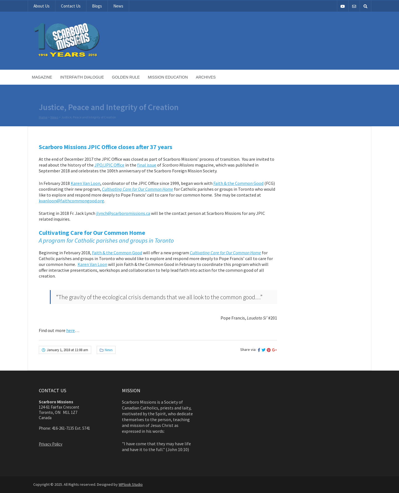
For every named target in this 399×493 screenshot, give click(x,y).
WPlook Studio (131, 484)
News (118, 6)
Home (43, 117)
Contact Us (71, 6)
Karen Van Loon (85, 183)
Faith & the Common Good (238, 183)
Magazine (42, 77)
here (70, 330)
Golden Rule (126, 77)
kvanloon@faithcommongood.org (71, 200)
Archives (206, 77)
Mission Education (168, 77)
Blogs (97, 6)
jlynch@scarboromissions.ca (123, 213)
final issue (146, 165)
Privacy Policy (50, 444)
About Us (42, 6)
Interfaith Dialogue (82, 77)
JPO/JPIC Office (109, 165)
